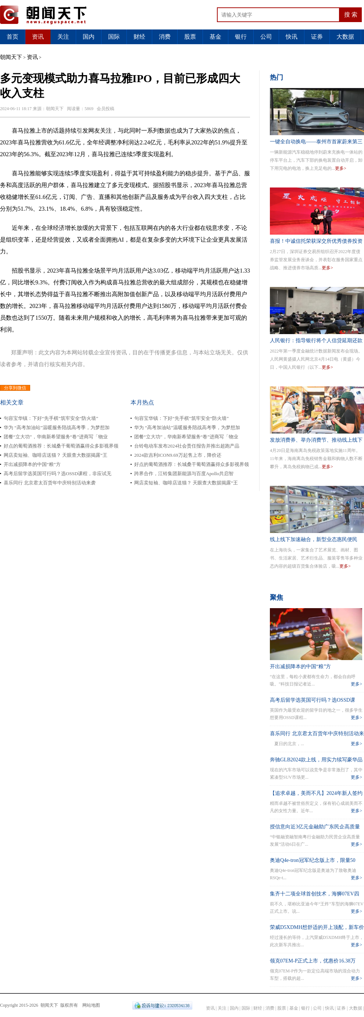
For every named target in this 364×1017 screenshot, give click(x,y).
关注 (63, 37)
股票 (190, 37)
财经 (139, 37)
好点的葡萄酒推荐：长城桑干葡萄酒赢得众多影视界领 (61, 446)
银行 (241, 37)
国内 (88, 37)
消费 (165, 37)
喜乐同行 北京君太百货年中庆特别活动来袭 (50, 482)
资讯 (38, 37)
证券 (317, 37)
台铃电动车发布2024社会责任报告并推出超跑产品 (186, 446)
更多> (340, 168)
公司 (266, 37)
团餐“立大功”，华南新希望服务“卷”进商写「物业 (56, 436)
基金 (215, 37)
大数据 (345, 37)
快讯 (291, 37)
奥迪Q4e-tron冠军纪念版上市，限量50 (313, 860)
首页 (12, 37)
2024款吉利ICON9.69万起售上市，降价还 (177, 455)
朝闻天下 (11, 57)
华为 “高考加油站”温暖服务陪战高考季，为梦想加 (57, 427)
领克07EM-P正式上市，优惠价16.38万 (313, 961)
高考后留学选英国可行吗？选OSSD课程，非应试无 (57, 473)
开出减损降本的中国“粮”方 (32, 464)
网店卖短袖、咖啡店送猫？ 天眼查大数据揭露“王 (55, 455)
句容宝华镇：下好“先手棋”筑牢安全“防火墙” (51, 418)
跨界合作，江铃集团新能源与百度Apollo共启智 (183, 473)
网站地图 (91, 1005)
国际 (114, 37)
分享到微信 (15, 387)
